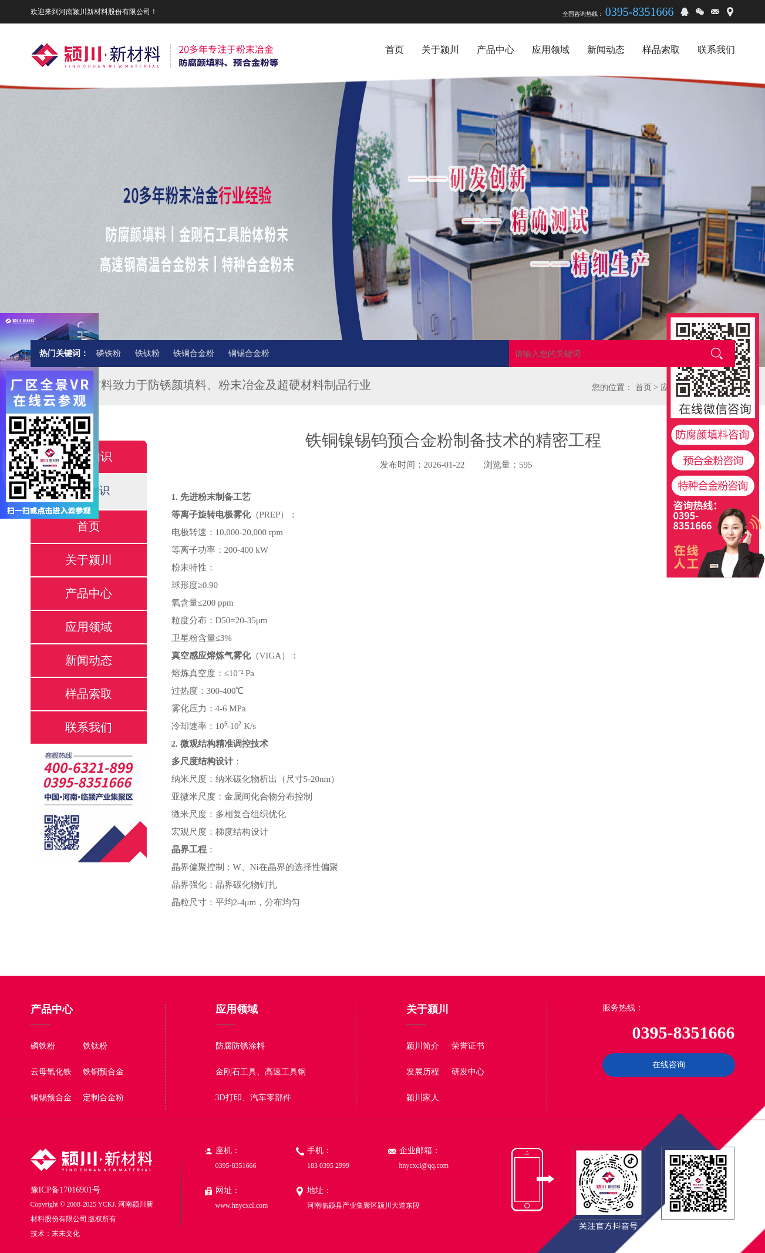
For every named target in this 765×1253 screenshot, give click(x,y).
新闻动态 (88, 660)
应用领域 (88, 626)
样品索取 (88, 693)
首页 (643, 387)
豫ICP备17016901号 (66, 1189)
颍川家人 (422, 1097)
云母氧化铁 (51, 1071)
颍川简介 (422, 1046)
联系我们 (88, 727)
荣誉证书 (467, 1046)
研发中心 (467, 1071)
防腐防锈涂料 (240, 1046)
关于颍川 (88, 559)
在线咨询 (668, 1064)
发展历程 (422, 1071)
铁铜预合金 (103, 1071)
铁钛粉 (147, 353)
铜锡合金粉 (248, 353)
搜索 (717, 353)
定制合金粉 (103, 1097)
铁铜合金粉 (193, 353)
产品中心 (88, 593)
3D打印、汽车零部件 (253, 1097)
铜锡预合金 (51, 1097)
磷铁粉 (108, 353)
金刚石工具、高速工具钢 (260, 1071)
